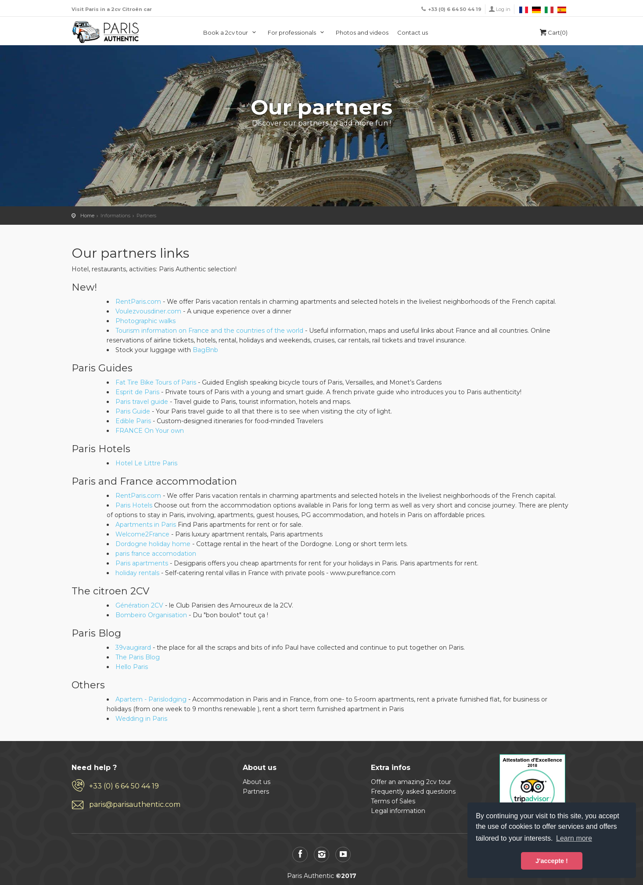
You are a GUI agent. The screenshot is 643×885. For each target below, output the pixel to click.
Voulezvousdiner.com (148, 311)
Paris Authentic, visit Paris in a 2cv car (106, 32)
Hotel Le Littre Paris (146, 463)
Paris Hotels (133, 505)
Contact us (412, 32)
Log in (503, 9)
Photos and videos (362, 32)
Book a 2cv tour (231, 32)
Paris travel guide (141, 402)
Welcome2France (142, 534)
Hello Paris (131, 667)
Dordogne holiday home (152, 544)
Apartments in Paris (145, 525)
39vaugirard (133, 647)
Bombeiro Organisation (151, 615)
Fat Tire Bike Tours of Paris (155, 382)
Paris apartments (142, 563)
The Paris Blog (137, 657)
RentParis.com (138, 302)
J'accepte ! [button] (551, 860)
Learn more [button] (574, 838)
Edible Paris (133, 421)
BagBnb (205, 350)
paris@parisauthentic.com (134, 804)
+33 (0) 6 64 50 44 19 (124, 786)
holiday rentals (138, 573)
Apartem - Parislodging (151, 699)
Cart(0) (553, 32)
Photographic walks (145, 321)
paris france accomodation (155, 554)
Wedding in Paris (141, 719)
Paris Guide (132, 411)
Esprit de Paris (137, 392)
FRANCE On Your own (149, 431)
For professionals (297, 32)
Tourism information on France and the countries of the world (209, 331)
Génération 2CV (139, 605)
